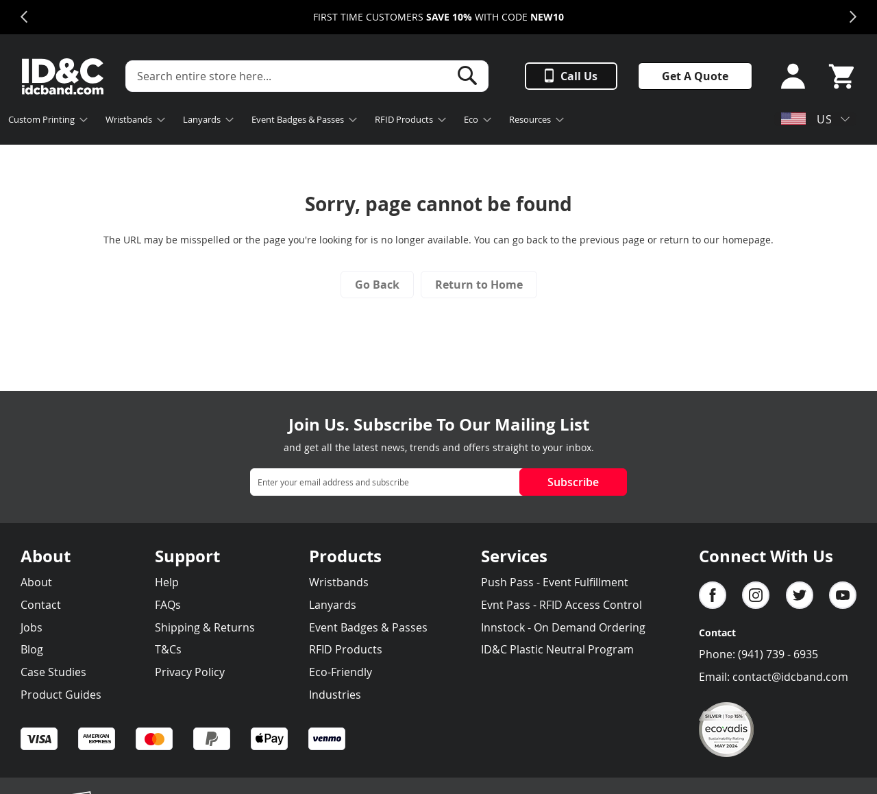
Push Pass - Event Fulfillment (554, 582)
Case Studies (53, 671)
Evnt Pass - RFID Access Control (561, 604)
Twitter (799, 595)
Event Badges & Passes (368, 627)
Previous (24, 17)
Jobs (31, 627)
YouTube (843, 595)
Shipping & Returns (205, 627)
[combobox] (307, 76)
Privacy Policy (190, 671)
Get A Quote (695, 76)
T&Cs (168, 649)
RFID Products (345, 649)
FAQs (168, 604)
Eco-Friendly (340, 671)
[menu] (329, 121)
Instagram (756, 595)
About (36, 582)
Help (167, 582)
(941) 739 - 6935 (778, 654)
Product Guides (61, 694)
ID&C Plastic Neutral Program (557, 649)
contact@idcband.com (790, 676)
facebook (712, 595)
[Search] (467, 75)
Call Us (578, 76)
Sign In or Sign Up (789, 76)
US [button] (806, 119)
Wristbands (339, 582)
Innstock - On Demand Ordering (563, 627)
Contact (41, 604)
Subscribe (573, 482)
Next (853, 17)
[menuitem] (44, 121)
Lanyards (332, 604)
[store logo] (63, 76)
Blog (32, 649)
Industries (335, 694)
